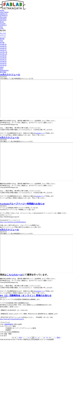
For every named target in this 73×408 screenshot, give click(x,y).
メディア (3, 35)
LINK (1, 28)
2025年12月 (3, 52)
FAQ (1, 27)
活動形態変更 (8, 324)
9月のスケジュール (9, 137)
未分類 (2, 42)
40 (50, 337)
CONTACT (3, 25)
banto (1, 69)
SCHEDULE (4, 15)
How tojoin (3, 17)
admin (2, 67)
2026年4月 (3, 44)
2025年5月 (3, 63)
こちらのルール (14, 275)
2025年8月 (3, 58)
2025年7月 (3, 59)
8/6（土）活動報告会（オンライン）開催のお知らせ (26, 295)
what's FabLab (4, 12)
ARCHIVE (3, 18)
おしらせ (3, 33)
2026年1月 (3, 50)
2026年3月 (3, 46)
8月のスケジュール (9, 229)
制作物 (2, 39)
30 (47, 337)
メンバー (3, 37)
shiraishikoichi (4, 70)
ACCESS (2, 23)
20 (44, 337)
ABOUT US (3, 14)
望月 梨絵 (3, 72)
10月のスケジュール (10, 74)
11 (35, 337)
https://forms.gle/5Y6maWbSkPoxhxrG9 (12, 319)
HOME (2, 10)
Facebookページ (40, 133)
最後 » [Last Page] (59, 337)
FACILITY (3, 20)
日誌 (1, 40)
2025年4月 (3, 65)
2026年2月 (3, 48)
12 (38, 337)
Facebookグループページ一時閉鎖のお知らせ (22, 204)
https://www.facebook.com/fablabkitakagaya (13, 222)
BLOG (2, 22)
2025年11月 (3, 54)
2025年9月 (3, 56)
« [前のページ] (23, 337)
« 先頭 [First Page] (20, 337)
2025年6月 (3, 61)
